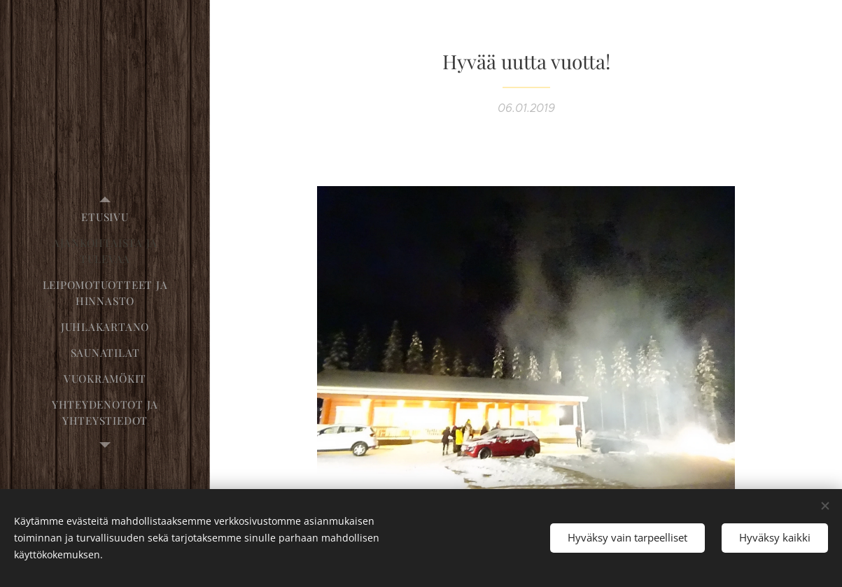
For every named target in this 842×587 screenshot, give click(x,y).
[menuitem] (105, 217)
